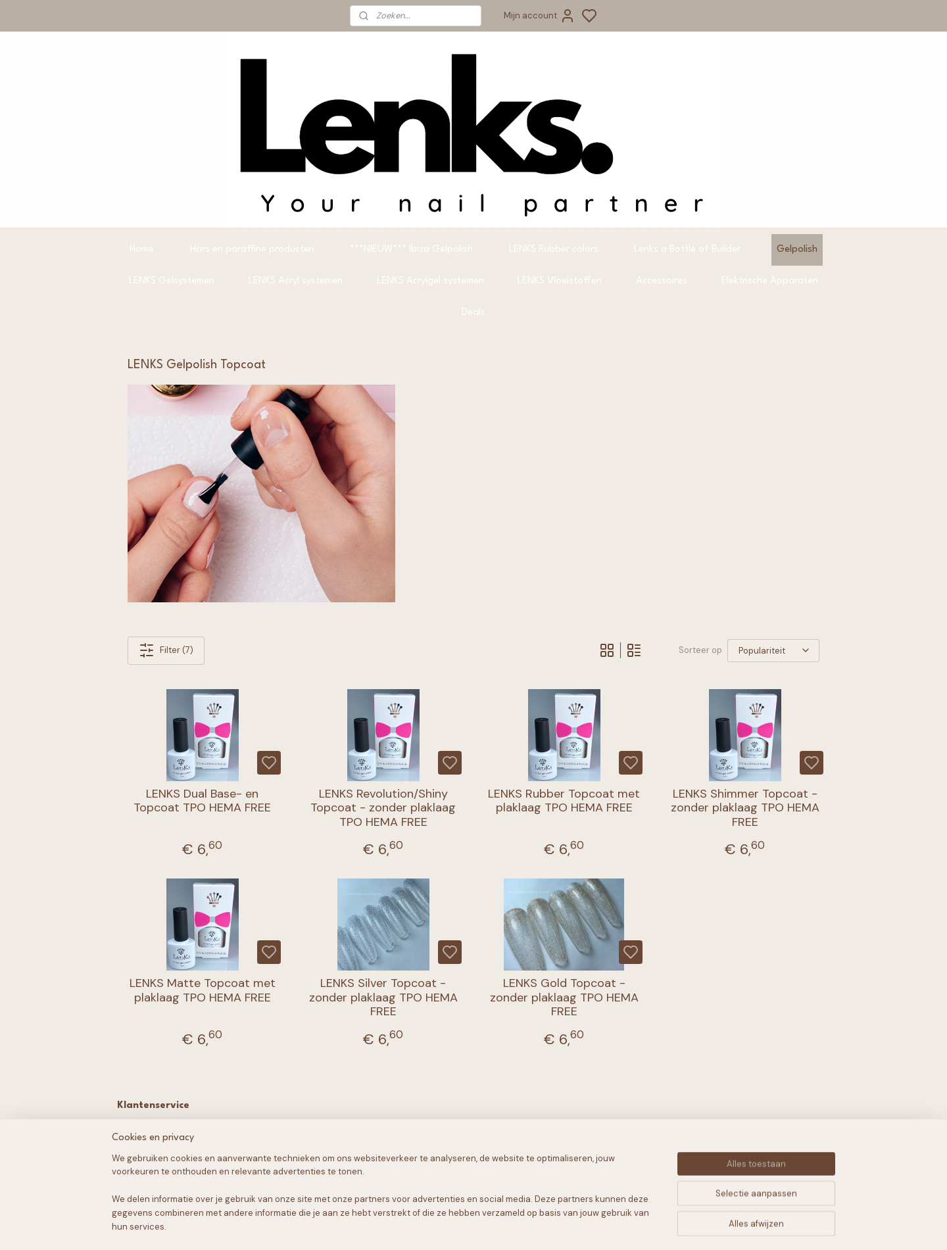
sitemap (533, 1225)
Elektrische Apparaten (769, 281)
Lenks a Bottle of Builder (687, 249)
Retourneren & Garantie (181, 1160)
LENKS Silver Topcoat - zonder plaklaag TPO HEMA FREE (383, 997)
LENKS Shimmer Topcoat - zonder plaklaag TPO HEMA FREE (745, 808)
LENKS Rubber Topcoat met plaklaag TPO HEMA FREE (564, 801)
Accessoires (661, 281)
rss (559, 1225)
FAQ (138, 1146)
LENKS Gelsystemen (171, 281)
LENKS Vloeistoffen (560, 281)
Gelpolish (797, 249)
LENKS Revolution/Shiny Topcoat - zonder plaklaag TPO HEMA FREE (383, 808)
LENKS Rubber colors (553, 249)
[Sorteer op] (773, 650)
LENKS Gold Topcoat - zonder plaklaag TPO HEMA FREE (564, 997)
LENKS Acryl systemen (296, 281)
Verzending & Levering (178, 1175)
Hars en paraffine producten (252, 249)
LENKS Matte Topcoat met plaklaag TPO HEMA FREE (203, 990)
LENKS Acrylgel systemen (430, 281)
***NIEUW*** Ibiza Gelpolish (411, 249)
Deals (473, 313)
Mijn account (539, 16)
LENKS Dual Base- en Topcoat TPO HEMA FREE (202, 801)
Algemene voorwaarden (181, 1131)
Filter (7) (166, 650)
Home (142, 249)
